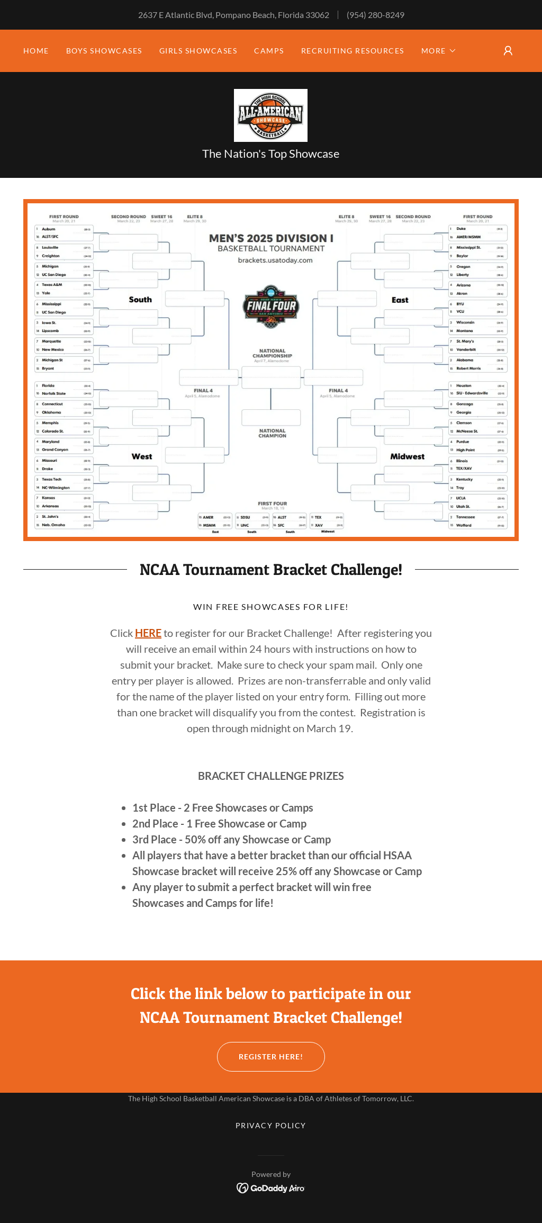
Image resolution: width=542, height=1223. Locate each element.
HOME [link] (36, 50)
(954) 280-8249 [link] (375, 15)
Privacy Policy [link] (271, 1125)
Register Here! (260, 1057)
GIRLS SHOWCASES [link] (198, 50)
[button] (439, 50)
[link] (271, 114)
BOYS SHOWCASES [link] (104, 50)
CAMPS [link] (269, 50)
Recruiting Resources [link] (352, 50)
